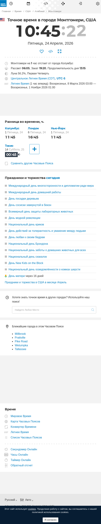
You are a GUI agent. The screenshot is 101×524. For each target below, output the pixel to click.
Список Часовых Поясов (26, 437)
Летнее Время (20, 83)
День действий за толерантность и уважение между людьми (45, 230)
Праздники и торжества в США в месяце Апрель (36, 282)
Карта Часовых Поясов (25, 421)
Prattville (20, 337)
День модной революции (22, 217)
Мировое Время (21, 416)
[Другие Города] (34, 149)
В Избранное (42, 51)
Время (11, 3)
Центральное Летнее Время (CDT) (33, 78)
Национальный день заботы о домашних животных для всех (45, 250)
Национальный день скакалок (26, 256)
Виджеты (45, 3)
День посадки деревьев (22, 198)
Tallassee (20, 349)
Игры (63, 3)
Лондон (33, 128)
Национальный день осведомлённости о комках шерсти (42, 269)
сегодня (53, 178)
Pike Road (21, 341)
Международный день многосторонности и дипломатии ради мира (49, 185)
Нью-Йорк (58, 128)
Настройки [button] (97, 3)
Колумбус (12, 128)
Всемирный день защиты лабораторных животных (39, 211)
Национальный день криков (24, 224)
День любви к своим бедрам (25, 237)
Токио (9, 145)
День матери (16, 275)
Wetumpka (21, 345)
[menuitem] (11, 3)
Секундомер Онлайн (24, 449)
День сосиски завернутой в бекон (28, 205)
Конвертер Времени (23, 426)
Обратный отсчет (22, 465)
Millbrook (20, 333)
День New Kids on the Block (24, 263)
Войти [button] (80, 3)
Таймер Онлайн (21, 460)
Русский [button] (10, 499)
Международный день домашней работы (33, 192)
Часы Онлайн (19, 454)
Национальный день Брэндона (26, 243)
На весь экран (59, 51)
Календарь (28, 3)
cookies (32, 509)
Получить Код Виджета (51, 51)
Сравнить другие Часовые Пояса (32, 163)
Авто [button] (28, 499)
